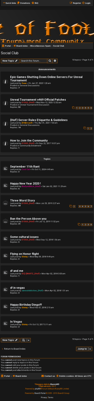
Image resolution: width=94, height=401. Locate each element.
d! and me (16, 271)
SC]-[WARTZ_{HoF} (31, 274)
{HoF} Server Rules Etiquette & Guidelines (39, 120)
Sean (24, 83)
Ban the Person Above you (28, 218)
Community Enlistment (30, 146)
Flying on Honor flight (24, 254)
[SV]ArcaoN (27, 123)
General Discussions (29, 85)
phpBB (38, 389)
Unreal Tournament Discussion (34, 105)
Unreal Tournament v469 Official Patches (38, 99)
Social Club (9, 53)
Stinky (25, 257)
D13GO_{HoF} (28, 102)
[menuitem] (23, 3)
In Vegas (16, 321)
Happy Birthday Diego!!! (26, 304)
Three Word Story (22, 200)
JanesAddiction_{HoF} (32, 290)
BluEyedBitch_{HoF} (31, 186)
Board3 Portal (40, 393)
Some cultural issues (24, 237)
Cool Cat (26, 169)
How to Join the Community (29, 140)
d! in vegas (17, 287)
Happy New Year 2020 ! (25, 183)
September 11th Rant (25, 166)
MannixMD (54, 384)
